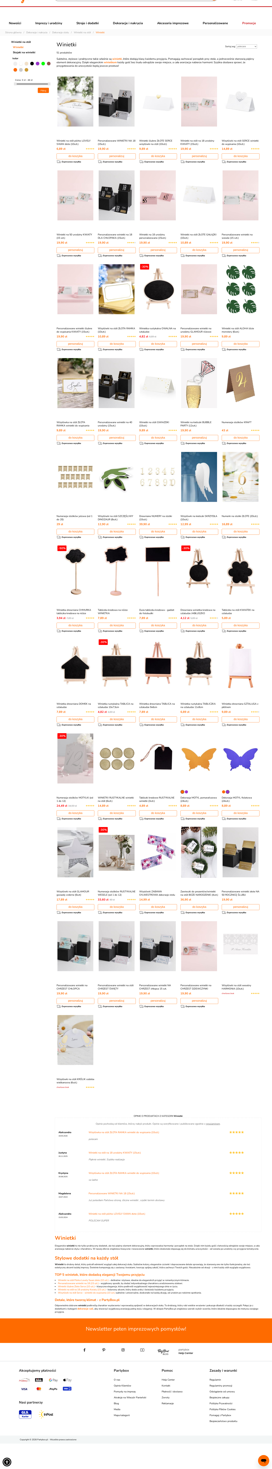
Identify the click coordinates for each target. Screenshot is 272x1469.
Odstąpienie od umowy (222, 1417)
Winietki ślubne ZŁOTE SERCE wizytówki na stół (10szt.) (155, 148)
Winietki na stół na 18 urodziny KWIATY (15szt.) (197, 148)
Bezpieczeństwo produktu (223, 1446)
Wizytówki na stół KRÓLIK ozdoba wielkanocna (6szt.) (75, 1104)
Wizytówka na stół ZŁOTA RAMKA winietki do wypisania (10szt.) (73, 437)
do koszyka (75, 162)
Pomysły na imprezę (125, 1417)
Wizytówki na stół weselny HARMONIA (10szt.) (236, 1009)
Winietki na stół (21, 48)
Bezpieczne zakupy (219, 1423)
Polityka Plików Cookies (223, 1434)
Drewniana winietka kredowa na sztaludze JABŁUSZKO (197, 626)
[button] (6, 1462)
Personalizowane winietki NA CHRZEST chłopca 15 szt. (155, 1009)
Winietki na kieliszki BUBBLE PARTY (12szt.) (195, 435)
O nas (117, 1405)
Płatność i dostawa (172, 1417)
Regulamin (215, 1405)
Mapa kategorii (122, 1440)
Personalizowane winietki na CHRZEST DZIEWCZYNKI (195, 1009)
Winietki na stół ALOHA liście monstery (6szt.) (238, 340)
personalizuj (116, 162)
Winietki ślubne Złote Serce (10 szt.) (76, 1312)
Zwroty (165, 1423)
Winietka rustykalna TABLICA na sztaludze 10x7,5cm (115, 722)
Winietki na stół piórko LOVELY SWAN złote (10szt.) (73, 148)
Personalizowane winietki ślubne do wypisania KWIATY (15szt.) (74, 340)
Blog (116, 1429)
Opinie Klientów (122, 1411)
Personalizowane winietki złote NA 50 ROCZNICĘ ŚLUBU (240, 913)
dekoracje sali (85, 1334)
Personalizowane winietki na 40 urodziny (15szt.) (115, 435)
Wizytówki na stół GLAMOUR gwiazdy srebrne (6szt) (73, 913)
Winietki (18, 53)
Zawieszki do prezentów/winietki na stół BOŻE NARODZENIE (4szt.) (199, 913)
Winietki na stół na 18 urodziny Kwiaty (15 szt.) (82, 1315)
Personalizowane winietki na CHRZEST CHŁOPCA (72, 1009)
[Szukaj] (133, 16)
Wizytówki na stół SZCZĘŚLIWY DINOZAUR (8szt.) (115, 531)
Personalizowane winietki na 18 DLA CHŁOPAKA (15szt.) (115, 244)
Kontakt (166, 1411)
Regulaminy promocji (221, 1411)
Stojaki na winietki (24, 58)
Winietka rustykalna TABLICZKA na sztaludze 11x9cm (198, 722)
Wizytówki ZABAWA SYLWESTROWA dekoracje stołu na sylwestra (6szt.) (157, 915)
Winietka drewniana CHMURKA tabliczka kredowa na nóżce (74, 626)
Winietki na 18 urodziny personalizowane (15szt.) (152, 244)
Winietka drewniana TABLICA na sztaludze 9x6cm (157, 722)
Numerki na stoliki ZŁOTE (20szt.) (240, 529)
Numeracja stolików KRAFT (236, 433)
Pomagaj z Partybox (220, 1440)
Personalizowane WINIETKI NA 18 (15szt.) (112, 1219)
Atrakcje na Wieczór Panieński (130, 1423)
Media (117, 1434)
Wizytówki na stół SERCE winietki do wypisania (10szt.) (240, 148)
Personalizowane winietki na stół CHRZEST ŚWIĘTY (115, 1009)
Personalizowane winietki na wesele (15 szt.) (237, 244)
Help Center (168, 1405)
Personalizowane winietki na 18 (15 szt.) (78, 1308)
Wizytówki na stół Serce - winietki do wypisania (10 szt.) (86, 1318)
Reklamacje (168, 1429)
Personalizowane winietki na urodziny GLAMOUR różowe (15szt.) (195, 341)
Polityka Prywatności (221, 1429)
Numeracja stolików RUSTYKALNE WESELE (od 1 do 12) (116, 913)
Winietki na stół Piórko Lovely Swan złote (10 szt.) (83, 1305)
